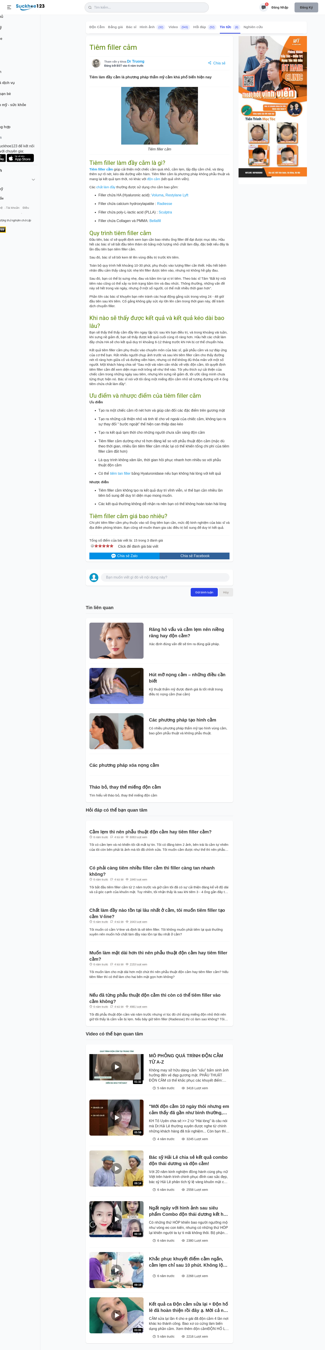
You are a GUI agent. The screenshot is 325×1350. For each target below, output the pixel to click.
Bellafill (155, 221)
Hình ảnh (152, 27)
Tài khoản (40, 213)
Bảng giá (115, 27)
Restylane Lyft (176, 195)
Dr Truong (135, 61)
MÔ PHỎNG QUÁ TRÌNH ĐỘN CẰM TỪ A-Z (186, 1058)
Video (179, 27)
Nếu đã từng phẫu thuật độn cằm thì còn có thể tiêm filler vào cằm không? (155, 998)
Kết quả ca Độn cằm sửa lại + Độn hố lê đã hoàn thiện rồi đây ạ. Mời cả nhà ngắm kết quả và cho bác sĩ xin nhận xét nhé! (189, 1308)
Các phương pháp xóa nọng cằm (124, 765)
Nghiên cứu (253, 27)
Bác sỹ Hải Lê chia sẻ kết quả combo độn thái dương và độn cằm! (188, 1160)
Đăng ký (306, 7)
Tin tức (230, 27)
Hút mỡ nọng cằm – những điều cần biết (187, 677)
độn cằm (153, 179)
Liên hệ (25, 213)
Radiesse (164, 204)
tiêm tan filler (120, 473)
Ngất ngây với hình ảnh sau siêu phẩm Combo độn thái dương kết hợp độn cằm (189, 1211)
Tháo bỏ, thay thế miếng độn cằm (125, 787)
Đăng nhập (280, 7)
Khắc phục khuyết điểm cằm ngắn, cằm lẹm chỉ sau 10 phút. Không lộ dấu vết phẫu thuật (186, 1262)
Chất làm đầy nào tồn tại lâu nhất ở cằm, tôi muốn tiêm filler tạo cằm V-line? (157, 913)
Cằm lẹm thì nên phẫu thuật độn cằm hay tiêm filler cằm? (150, 831)
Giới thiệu (10, 213)
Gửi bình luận (204, 592)
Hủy (226, 592)
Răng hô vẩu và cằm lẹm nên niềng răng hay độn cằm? (186, 632)
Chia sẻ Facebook (194, 556)
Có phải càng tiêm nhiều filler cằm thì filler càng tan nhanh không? (152, 871)
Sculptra (165, 212)
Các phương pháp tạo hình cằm (182, 719)
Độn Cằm (97, 27)
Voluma (157, 195)
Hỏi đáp (204, 27)
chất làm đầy (105, 187)
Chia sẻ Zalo (124, 556)
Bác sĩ (131, 27)
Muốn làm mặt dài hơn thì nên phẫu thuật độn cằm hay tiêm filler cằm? (158, 956)
